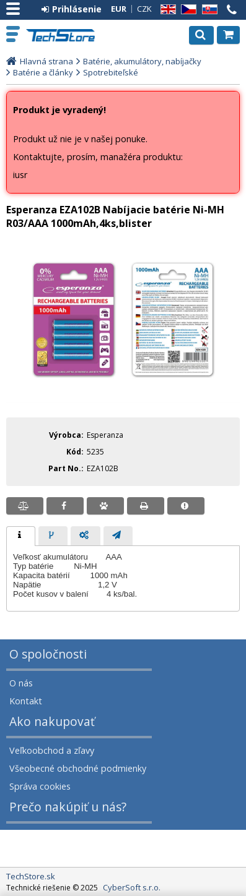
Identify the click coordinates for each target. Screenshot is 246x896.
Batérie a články (43, 72)
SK (208, 9)
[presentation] (21, 536)
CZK (144, 8)
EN (166, 9)
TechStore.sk (61, 35)
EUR (118, 8)
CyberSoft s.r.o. (131, 887)
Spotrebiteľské (110, 72)
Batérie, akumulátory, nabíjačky (142, 61)
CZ (186, 9)
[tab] (20, 536)
